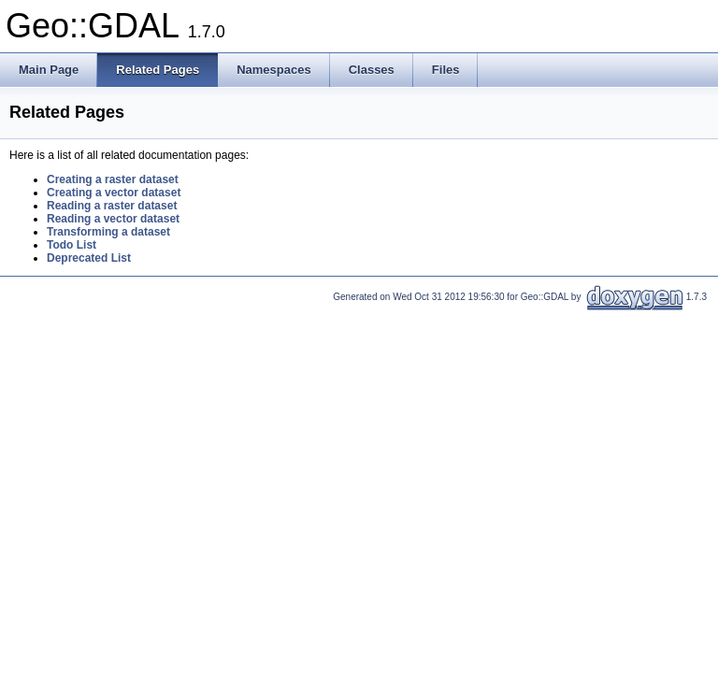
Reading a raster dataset (112, 205)
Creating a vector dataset (113, 192)
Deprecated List (89, 258)
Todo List (71, 244)
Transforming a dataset (108, 231)
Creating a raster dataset (113, 179)
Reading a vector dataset (113, 218)
